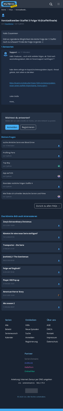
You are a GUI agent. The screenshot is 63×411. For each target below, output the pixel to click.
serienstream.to (29, 383)
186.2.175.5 (40, 383)
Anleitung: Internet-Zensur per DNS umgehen (31, 379)
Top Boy (31, 164)
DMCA (49, 329)
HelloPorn (29, 367)
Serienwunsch (11, 333)
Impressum (52, 337)
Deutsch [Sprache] (30, 390)
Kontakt (50, 333)
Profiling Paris (31, 154)
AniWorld (29, 363)
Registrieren (28, 127)
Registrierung (31, 341)
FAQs (11, 10)
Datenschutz (52, 341)
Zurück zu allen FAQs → (48, 205)
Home (3, 10)
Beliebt (8, 329)
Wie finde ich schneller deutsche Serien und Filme (31, 195)
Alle (6, 325)
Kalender (9, 337)
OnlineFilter (30, 371)
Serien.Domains (31, 359)
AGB (48, 325)
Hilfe (27, 325)
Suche (28, 333)
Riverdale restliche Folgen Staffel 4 (31, 185)
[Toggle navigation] (58, 4)
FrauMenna (9, 24)
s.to (19, 383)
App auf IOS (31, 174)
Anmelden (12, 127)
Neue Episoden (32, 329)
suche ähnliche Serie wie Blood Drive (31, 144)
